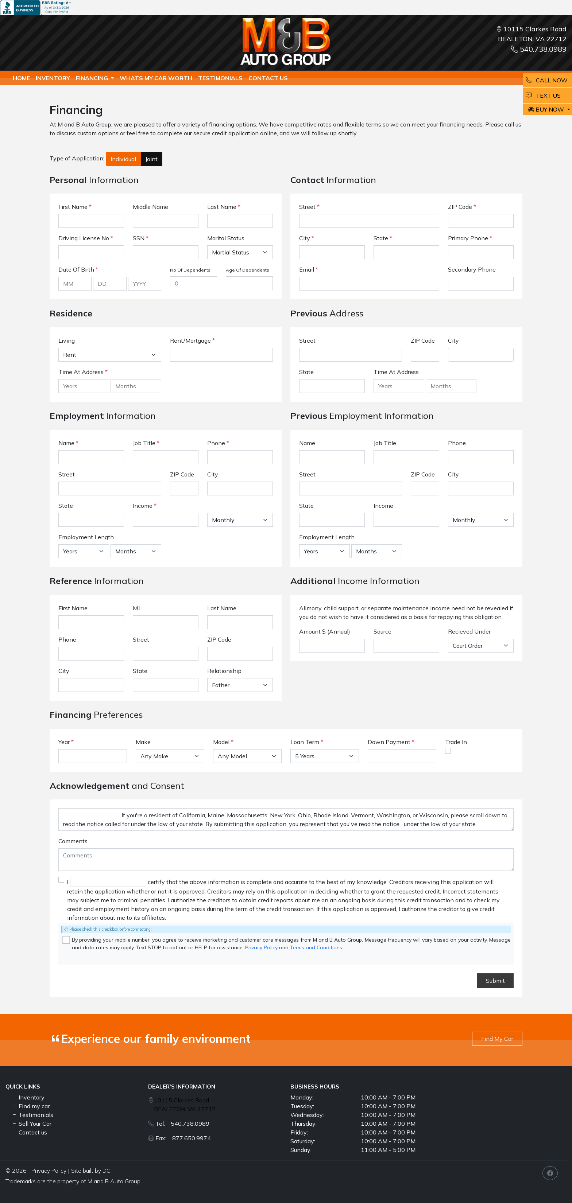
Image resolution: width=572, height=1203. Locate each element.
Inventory (53, 78)
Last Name (223, 206)
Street (309, 206)
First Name (75, 206)
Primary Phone (470, 238)
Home (21, 78)
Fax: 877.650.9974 (183, 1138)
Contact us (268, 78)
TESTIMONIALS (220, 78)
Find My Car (497, 1038)
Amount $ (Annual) (324, 631)
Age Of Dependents (247, 270)
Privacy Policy (261, 947)
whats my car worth (156, 78)
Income (142, 505)
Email (308, 269)
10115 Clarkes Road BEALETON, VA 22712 (185, 1105)
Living (66, 340)
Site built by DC (90, 1170)
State (383, 238)
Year (64, 741)
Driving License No (85, 238)
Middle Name (150, 206)
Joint (151, 159)
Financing (92, 78)
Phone (218, 443)
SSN (140, 238)
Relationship (224, 670)
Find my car (30, 1106)
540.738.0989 (539, 49)
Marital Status (225, 238)
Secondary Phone (472, 269)
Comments (73, 841)
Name (68, 443)
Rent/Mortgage (190, 340)
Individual (123, 159)
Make (143, 741)
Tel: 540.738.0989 (182, 1123)
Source (382, 631)
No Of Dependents (190, 270)
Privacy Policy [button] (48, 1170)
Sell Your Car (31, 1123)
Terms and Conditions (316, 947)
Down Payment (389, 741)
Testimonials (32, 1114)
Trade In (456, 741)
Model (221, 741)
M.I (136, 608)
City (306, 238)
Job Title (146, 443)
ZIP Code (462, 206)
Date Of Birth (78, 269)
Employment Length (86, 537)
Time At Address (81, 371)
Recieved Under (469, 631)
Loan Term (304, 741)
